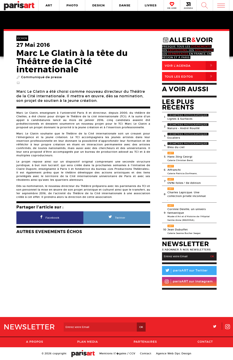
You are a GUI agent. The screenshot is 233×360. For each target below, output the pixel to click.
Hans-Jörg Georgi (179, 156)
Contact (205, 341)
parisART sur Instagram (189, 281)
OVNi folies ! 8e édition (184, 183)
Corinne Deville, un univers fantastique (186, 211)
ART (49, 5)
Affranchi (174, 169)
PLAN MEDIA (87, 341)
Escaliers (173, 137)
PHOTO (72, 5)
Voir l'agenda (191, 65)
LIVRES (151, 5)
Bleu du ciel (176, 147)
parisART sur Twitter (185, 271)
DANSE (125, 5)
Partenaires (145, 341)
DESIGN (98, 5)
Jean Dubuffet (177, 229)
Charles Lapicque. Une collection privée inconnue (186, 194)
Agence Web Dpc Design (173, 353)
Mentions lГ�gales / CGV (117, 353)
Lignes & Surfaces (180, 118)
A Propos (34, 341)
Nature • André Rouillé (183, 128)
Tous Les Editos (191, 76)
